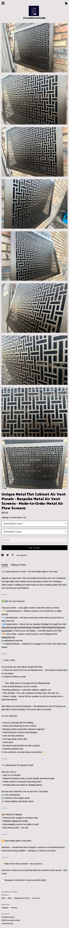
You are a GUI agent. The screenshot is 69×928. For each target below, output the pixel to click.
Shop (4, 898)
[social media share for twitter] (8, 555)
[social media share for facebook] (3, 555)
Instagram (5, 907)
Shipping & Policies (18, 564)
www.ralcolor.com (8, 637)
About (10, 898)
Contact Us (36, 898)
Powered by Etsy (7, 923)
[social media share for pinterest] (13, 555)
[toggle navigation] (3, 3)
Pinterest (14, 907)
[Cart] (66, 4)
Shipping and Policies (22, 898)
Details (5, 564)
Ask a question (22, 555)
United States (16, 517)
